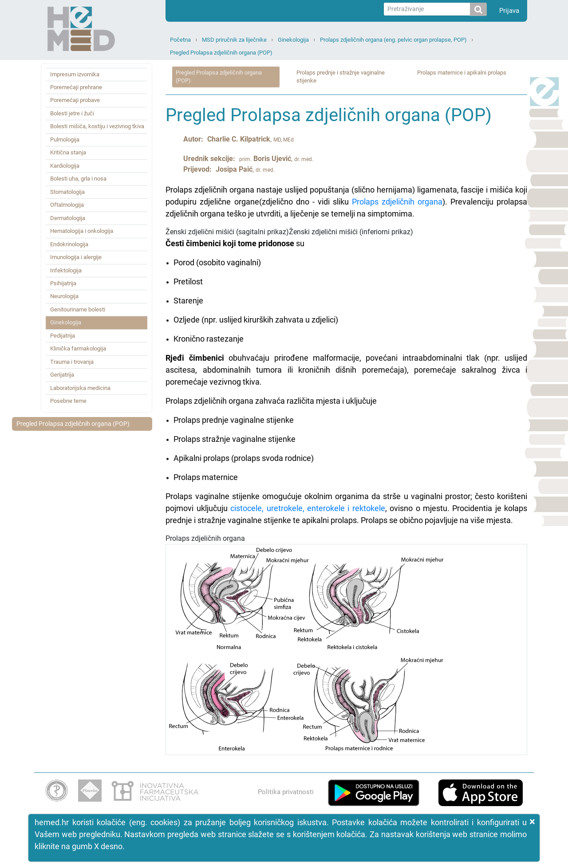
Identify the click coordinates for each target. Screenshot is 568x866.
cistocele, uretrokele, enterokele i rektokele (307, 508)
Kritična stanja (68, 152)
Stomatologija (67, 192)
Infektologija (66, 270)
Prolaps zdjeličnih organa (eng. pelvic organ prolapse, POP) (393, 39)
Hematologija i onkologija (81, 231)
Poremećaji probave (75, 100)
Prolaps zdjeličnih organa (397, 201)
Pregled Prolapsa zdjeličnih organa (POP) (221, 52)
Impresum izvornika (74, 74)
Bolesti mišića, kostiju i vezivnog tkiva (97, 126)
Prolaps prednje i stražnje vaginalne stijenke (340, 76)
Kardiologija (64, 165)
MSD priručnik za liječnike (234, 39)
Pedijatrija (62, 335)
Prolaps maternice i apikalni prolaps (461, 72)
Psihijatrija (63, 283)
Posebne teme (68, 401)
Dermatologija (67, 218)
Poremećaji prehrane (76, 87)
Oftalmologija (67, 204)
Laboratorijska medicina (80, 388)
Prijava (509, 11)
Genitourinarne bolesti (77, 309)
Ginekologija (293, 39)
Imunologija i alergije (76, 257)
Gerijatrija (62, 374)
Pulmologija (64, 139)
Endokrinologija (69, 244)
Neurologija (64, 296)
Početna (180, 39)
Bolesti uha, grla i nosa (78, 178)
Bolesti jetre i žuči (72, 113)
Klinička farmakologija (78, 348)
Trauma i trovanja (72, 361)
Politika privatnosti (286, 792)
